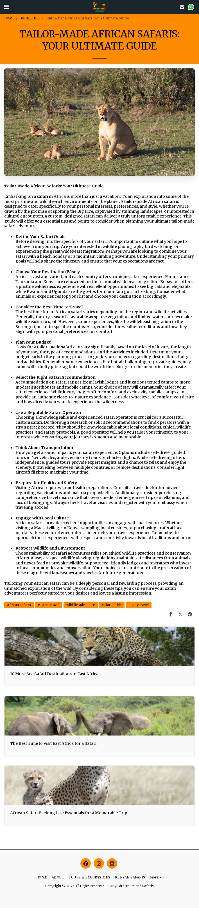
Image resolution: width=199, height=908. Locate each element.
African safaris (19, 605)
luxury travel (139, 605)
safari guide (112, 605)
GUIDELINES (29, 18)
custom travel (48, 605)
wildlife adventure (80, 605)
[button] (6, 6)
